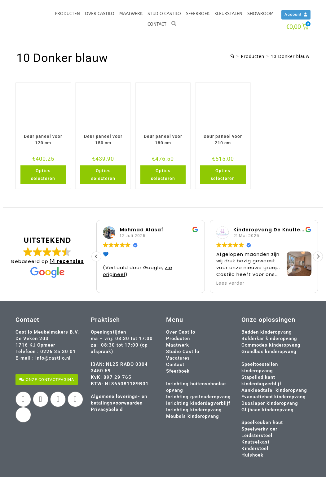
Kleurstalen (228, 13)
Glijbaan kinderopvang (267, 410)
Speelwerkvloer (259, 429)
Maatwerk (131, 13)
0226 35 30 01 (58, 351)
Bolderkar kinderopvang (269, 338)
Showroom (260, 13)
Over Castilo (99, 13)
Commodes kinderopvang (271, 345)
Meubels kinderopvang (192, 416)
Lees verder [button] (230, 283)
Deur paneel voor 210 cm (223, 139)
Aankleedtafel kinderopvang (274, 390)
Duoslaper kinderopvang (269, 403)
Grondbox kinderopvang (269, 351)
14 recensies (67, 261)
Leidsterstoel (256, 435)
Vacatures (178, 358)
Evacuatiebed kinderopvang (273, 397)
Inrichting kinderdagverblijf (198, 403)
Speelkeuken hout (262, 422)
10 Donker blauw (290, 56)
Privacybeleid (107, 409)
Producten (67, 13)
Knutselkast (255, 442)
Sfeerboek (197, 13)
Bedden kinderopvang (266, 332)
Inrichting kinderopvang (194, 410)
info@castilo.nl (53, 358)
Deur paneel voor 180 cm (163, 139)
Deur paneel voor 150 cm (103, 139)
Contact (157, 24)
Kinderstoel (254, 448)
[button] (318, 256)
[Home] (232, 56)
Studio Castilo (164, 13)
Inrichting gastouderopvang (198, 397)
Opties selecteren (43, 174)
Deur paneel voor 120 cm (43, 139)
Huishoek (252, 455)
